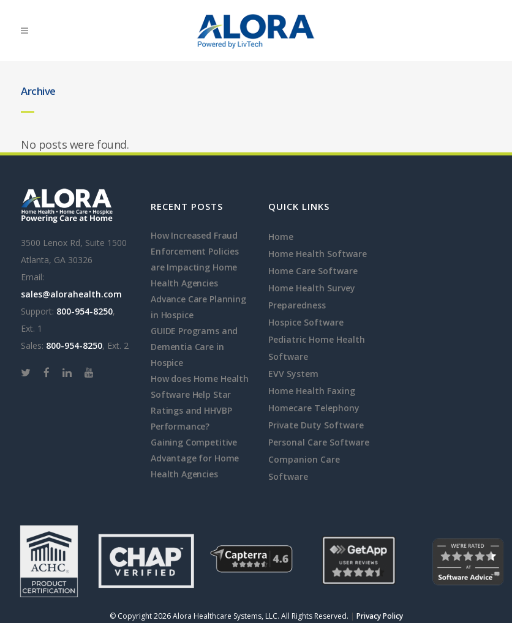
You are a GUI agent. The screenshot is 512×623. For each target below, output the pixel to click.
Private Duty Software (316, 425)
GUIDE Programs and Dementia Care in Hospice (194, 346)
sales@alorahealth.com (71, 294)
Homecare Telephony (314, 408)
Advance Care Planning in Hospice (198, 307)
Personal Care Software (318, 442)
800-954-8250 (84, 311)
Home (280, 236)
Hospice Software (306, 322)
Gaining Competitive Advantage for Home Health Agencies (195, 458)
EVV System (293, 373)
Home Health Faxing (311, 391)
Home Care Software (313, 271)
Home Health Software (317, 253)
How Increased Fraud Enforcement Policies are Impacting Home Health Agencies (195, 259)
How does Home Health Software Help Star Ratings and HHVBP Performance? (200, 402)
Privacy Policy (379, 616)
